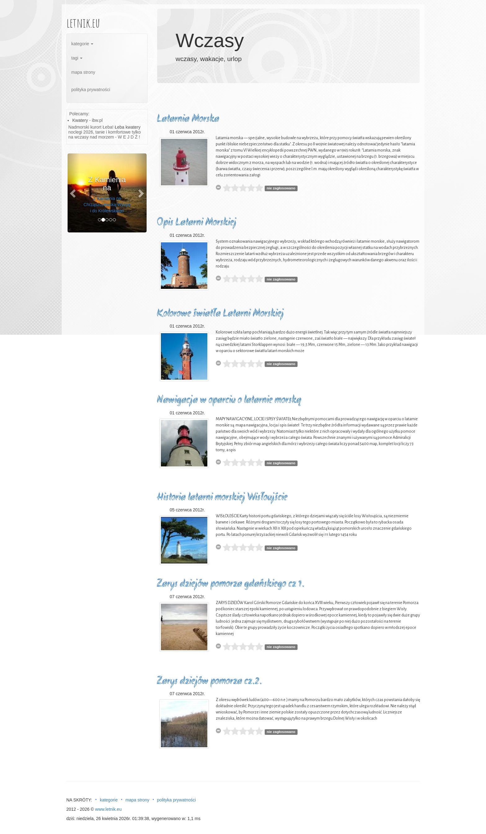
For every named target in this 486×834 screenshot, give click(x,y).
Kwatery (80, 120)
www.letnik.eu (108, 809)
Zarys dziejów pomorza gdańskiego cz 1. (230, 584)
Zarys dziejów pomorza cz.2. (209, 681)
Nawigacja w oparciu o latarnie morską (229, 400)
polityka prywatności (90, 89)
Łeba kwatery (127, 127)
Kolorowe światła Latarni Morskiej (220, 314)
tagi (76, 57)
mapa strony (83, 72)
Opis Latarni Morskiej (196, 223)
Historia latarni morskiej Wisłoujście (222, 498)
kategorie (82, 43)
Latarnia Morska (188, 119)
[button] (73, 192)
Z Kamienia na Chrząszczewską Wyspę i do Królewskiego (106, 204)
